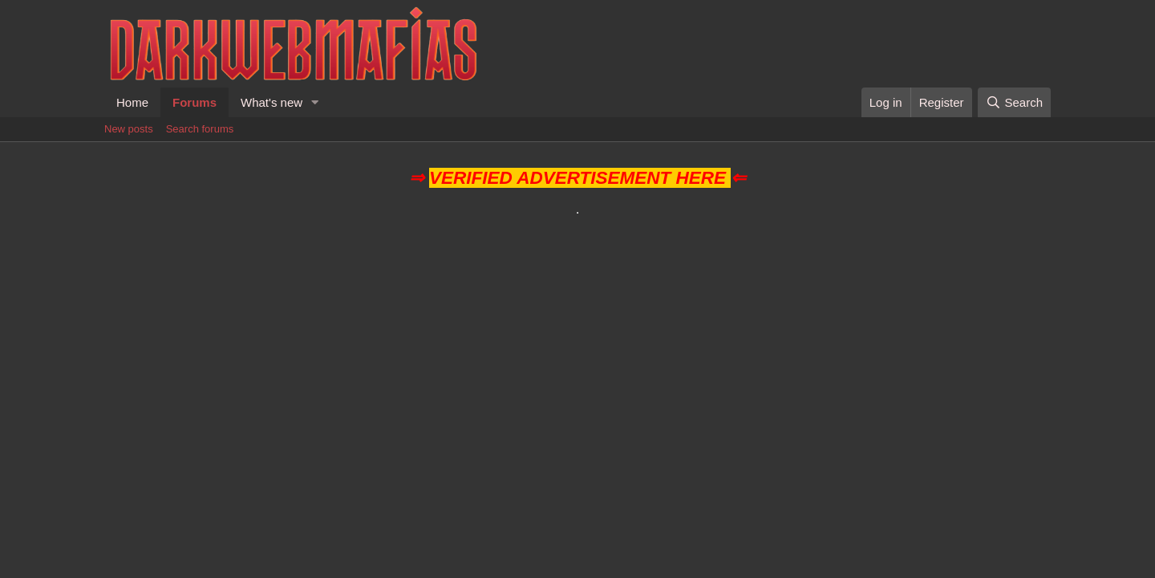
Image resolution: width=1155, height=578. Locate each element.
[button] (315, 102)
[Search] (1014, 102)
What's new (271, 102)
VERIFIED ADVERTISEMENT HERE (577, 178)
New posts (128, 129)
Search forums (200, 129)
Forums (194, 102)
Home (132, 102)
